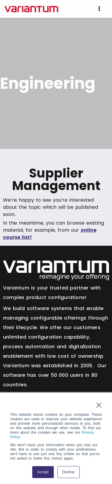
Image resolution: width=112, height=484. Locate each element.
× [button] (98, 405)
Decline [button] (68, 472)
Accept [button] (43, 472)
